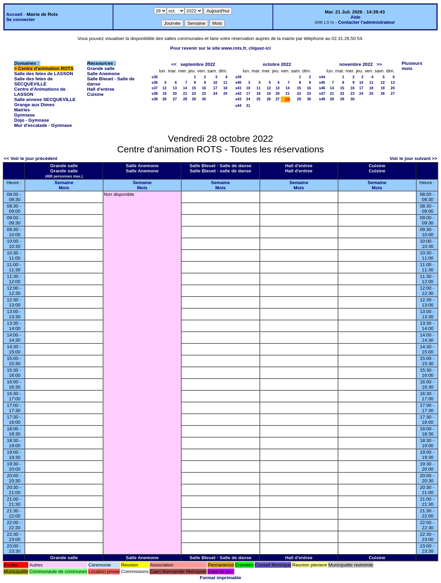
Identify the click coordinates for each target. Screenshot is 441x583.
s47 (322, 93)
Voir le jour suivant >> (413, 158)
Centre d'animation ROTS (46, 68)
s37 (155, 88)
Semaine (63, 182)
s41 (238, 88)
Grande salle (101, 68)
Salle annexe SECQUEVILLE (45, 99)
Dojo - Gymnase (31, 120)
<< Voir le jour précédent (30, 158)
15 (194, 88)
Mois (64, 187)
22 (194, 93)
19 (164, 93)
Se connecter (20, 19)
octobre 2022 (277, 64)
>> (379, 64)
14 (185, 88)
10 (215, 82)
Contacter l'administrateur (366, 22)
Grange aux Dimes (34, 104)
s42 (238, 93)
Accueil (14, 14)
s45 (322, 82)
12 (164, 88)
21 (185, 93)
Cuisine (95, 94)
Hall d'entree (100, 89)
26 (164, 99)
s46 (322, 88)
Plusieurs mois (412, 66)
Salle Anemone (103, 73)
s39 (155, 99)
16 (204, 88)
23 (204, 93)
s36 (155, 82)
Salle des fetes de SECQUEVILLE (33, 81)
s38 (155, 93)
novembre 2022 (356, 64)
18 (225, 88)
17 (215, 88)
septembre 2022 (198, 64)
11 (225, 82)
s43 (238, 99)
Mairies (22, 109)
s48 (322, 99)
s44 (238, 105)
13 (175, 88)
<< (174, 64)
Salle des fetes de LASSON (43, 73)
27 (175, 99)
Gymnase (24, 115)
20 (175, 93)
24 (215, 93)
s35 (155, 77)
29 (194, 99)
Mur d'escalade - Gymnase (43, 125)
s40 (238, 82)
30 (204, 99)
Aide (355, 17)
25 (225, 93)
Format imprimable (220, 577)
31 (248, 105)
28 (185, 99)
